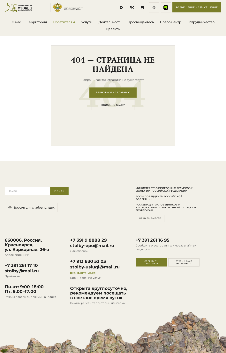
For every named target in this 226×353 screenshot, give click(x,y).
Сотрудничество (201, 22)
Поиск (59, 191)
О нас (16, 22)
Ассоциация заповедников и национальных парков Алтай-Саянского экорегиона (166, 207)
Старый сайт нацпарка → (184, 262)
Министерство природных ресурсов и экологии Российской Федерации (164, 189)
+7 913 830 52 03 (88, 261)
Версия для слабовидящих (31, 207)
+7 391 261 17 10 (21, 265)
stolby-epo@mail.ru (92, 245)
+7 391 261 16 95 (152, 240)
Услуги (86, 22)
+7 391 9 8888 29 (88, 240)
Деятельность (110, 22)
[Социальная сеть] (121, 7)
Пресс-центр (170, 22)
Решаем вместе (150, 218)
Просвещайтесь (141, 22)
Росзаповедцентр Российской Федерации (159, 198)
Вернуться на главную (113, 92)
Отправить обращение (151, 262)
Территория (37, 22)
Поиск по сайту (113, 104)
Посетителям (64, 22)
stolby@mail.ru (22, 271)
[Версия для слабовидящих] (154, 7)
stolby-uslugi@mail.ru (95, 267)
